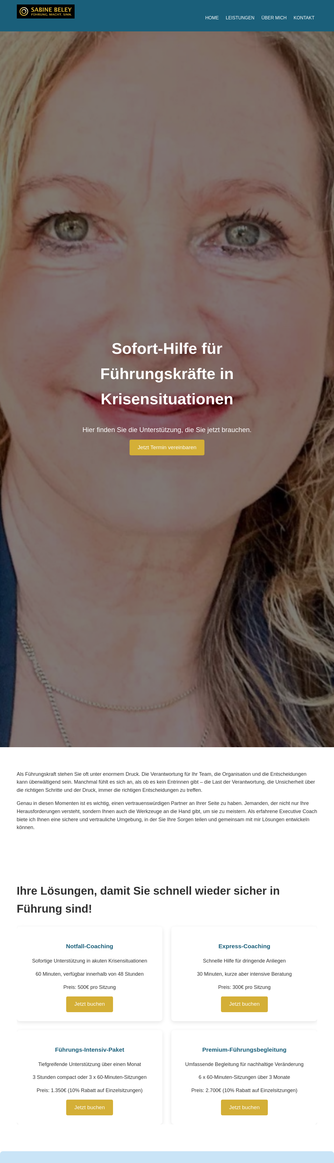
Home (212, 17)
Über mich (274, 17)
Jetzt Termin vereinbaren (167, 447)
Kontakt (304, 17)
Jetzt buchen (89, 1004)
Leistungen (240, 17)
